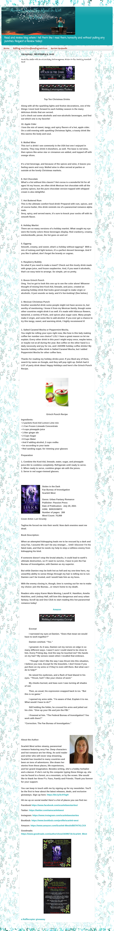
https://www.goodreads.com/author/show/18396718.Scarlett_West (54, 834)
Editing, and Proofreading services (30, 48)
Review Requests (59, 48)
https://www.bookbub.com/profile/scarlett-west (55, 820)
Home (6, 48)
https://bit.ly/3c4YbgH (58, 795)
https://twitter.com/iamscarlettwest (46, 810)
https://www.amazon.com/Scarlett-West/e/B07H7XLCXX (58, 825)
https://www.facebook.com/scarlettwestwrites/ (55, 805)
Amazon (57, 609)
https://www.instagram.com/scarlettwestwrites (56, 815)
